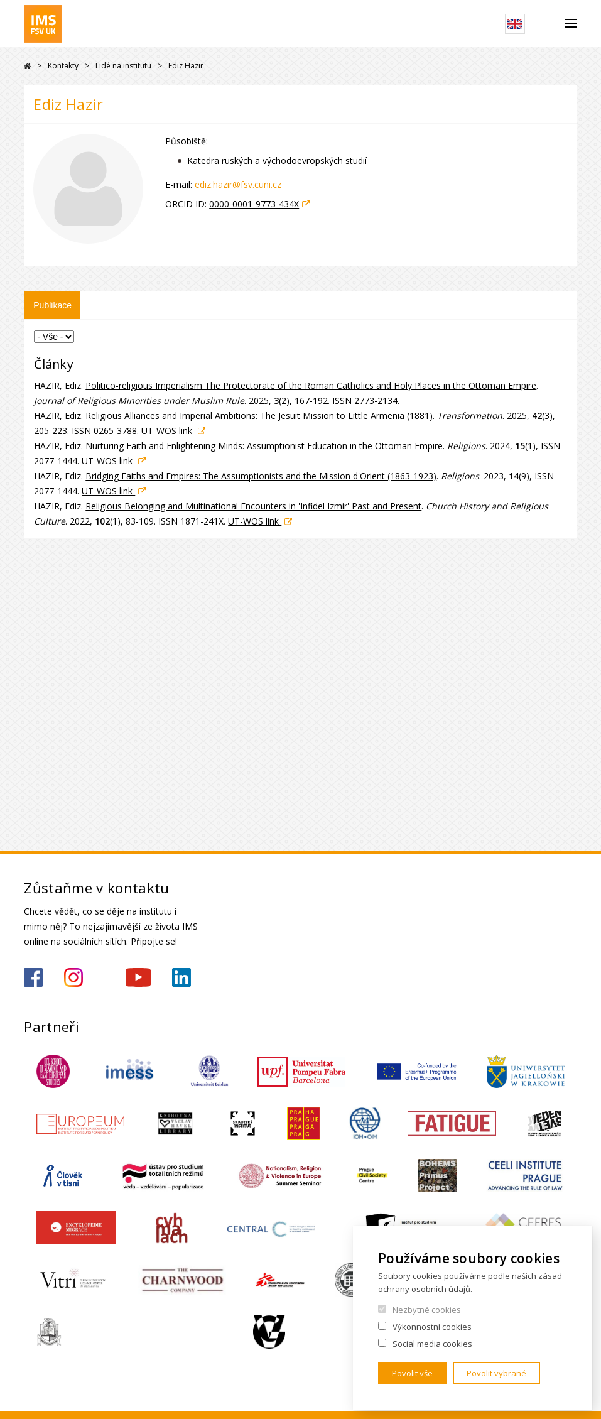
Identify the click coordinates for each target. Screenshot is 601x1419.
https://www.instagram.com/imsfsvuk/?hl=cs (73, 977)
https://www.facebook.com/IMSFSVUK (33, 977)
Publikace (52, 305)
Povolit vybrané (496, 1373)
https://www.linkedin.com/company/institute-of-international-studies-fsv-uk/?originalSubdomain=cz (181, 977)
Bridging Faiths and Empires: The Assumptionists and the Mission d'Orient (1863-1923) (260, 476)
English (515, 24)
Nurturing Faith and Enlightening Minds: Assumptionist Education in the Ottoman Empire (264, 446)
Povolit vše (412, 1373)
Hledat (545, 23)
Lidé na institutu (123, 65)
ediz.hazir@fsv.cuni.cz (238, 184)
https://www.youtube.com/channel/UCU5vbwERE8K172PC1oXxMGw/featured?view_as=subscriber (138, 977)
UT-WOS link (168, 431)
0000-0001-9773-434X (254, 204)
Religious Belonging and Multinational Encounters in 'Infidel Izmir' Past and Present (253, 506)
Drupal (27, 66)
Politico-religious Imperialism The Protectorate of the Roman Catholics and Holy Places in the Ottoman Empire (310, 385)
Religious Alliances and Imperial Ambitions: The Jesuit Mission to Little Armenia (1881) (259, 415)
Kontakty (63, 65)
